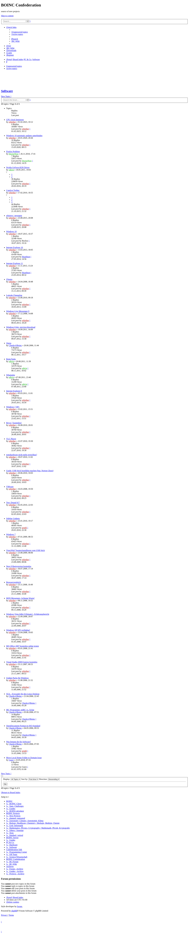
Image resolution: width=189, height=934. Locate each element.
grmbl (24, 528)
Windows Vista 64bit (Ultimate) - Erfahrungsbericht (27, 614)
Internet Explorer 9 (14, 391)
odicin (11, 170)
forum (19, 906)
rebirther (12, 122)
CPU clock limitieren (15, 120)
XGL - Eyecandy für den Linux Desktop (22, 694)
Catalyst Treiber (12, 190)
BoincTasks (11, 359)
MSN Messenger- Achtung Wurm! (20, 598)
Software (7, 91)
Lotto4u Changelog (14, 295)
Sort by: (29, 779)
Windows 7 (11, 534)
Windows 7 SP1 (12, 407)
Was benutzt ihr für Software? (18, 742)
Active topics (11, 68)
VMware (10, 487)
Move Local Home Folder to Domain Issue (24, 758)
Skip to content (7, 16)
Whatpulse (10, 375)
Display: (12, 779)
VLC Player (11, 439)
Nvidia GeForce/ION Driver (17, 167)
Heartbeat (26, 257)
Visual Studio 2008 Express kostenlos (21, 662)
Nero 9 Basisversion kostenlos (18, 566)
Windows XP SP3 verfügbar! (18, 630)
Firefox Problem (13, 151)
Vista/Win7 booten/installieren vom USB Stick (25, 550)
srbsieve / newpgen (14, 215)
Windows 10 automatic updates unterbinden (24, 135)
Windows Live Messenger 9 (17, 311)
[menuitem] (19, 32)
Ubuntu (9, 279)
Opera (8, 343)
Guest (11, 760)
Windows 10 (11, 231)
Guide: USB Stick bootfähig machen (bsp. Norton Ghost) (29, 471)
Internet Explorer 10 (14, 247)
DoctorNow (14, 154)
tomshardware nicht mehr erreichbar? (21, 455)
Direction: (49, 779)
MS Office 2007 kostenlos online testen (22, 646)
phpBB (14, 911)
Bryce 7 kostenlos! (14, 423)
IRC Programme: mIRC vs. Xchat (20, 710)
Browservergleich (13, 582)
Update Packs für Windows (17, 678)
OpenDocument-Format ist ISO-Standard (23, 726)
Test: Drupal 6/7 (13, 502)
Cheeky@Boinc (15, 345)
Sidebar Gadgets (13, 518)
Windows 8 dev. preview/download (20, 327)
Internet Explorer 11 (14, 263)
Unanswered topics (14, 66)
